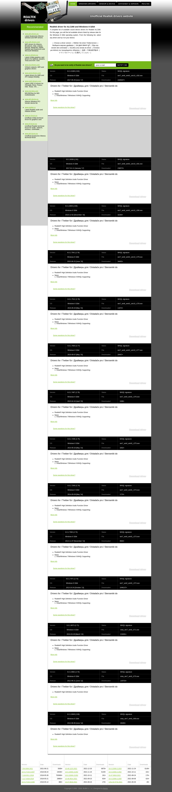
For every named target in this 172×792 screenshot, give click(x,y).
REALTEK (146, 4)
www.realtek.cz (30, 107)
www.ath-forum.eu (31, 133)
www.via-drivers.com (32, 65)
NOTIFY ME (122, 65)
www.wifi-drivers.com (32, 42)
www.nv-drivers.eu (31, 55)
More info (54, 100)
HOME (72, 4)
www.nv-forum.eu (31, 115)
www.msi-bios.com (31, 91)
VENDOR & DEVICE (107, 4)
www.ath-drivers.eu (32, 34)
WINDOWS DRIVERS (87, 4)
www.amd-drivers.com (33, 73)
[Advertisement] (128, 42)
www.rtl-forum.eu (31, 124)
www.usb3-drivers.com (33, 81)
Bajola (105, 788)
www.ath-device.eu (31, 99)
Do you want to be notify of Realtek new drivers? (73, 65)
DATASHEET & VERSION (128, 4)
